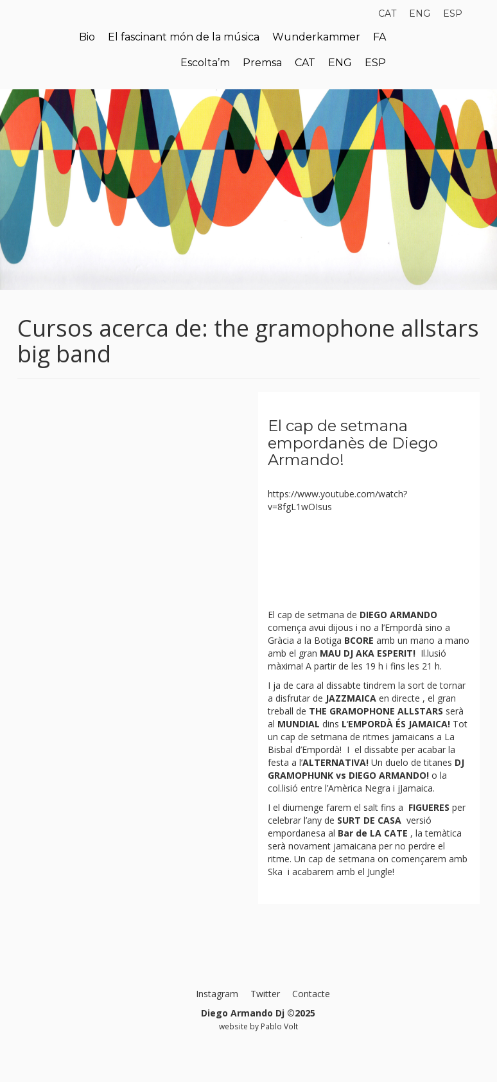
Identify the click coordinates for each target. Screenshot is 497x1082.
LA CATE (387, 833)
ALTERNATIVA (334, 762)
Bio (87, 37)
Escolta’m (205, 63)
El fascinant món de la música (183, 37)
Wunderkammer (316, 37)
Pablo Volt (279, 1026)
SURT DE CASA (369, 820)
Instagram (217, 994)
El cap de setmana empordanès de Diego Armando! (353, 442)
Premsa (262, 63)
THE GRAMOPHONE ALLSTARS (374, 711)
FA (379, 37)
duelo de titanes (418, 762)
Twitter (265, 994)
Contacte (311, 994)
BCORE (359, 640)
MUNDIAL (298, 724)
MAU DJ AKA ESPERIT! (367, 653)
